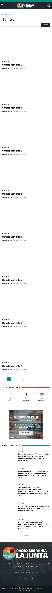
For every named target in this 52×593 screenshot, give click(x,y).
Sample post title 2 (12, 150)
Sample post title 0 (12, 64)
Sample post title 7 (12, 366)
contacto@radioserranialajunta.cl (26, 572)
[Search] (45, 25)
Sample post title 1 (12, 107)
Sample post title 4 (12, 237)
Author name (7, 68)
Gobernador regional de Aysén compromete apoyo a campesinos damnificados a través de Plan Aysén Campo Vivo (34, 525)
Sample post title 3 (12, 194)
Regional (21, 468)
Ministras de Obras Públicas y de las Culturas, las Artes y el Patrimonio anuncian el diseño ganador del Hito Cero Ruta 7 (33, 457)
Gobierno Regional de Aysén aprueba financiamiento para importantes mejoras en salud (33, 508)
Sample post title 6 (12, 323)
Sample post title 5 (12, 280)
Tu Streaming (37, 588)
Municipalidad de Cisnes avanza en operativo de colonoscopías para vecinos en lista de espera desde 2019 (33, 474)
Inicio (4, 14)
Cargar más (26, 535)
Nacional (6, 61)
